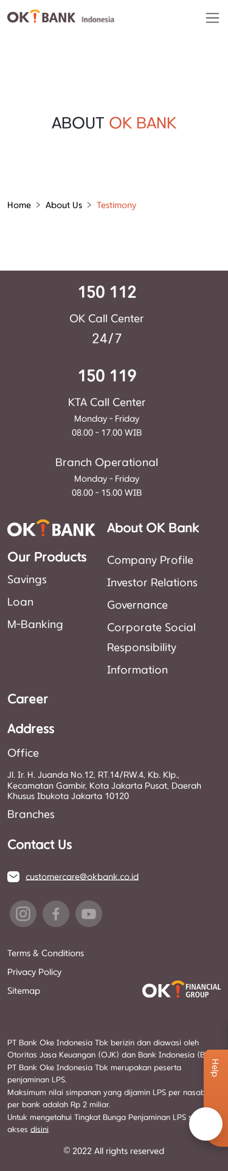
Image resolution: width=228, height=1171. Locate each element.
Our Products (46, 558)
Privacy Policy (34, 972)
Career (27, 700)
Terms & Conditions (45, 953)
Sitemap (23, 991)
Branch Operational (106, 463)
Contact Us (39, 845)
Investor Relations (152, 583)
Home (19, 205)
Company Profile (150, 561)
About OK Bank (153, 529)
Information (137, 670)
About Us (64, 205)
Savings (27, 580)
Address (30, 730)
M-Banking (35, 625)
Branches (31, 815)
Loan (20, 602)
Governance (137, 605)
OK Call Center (106, 319)
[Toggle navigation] (212, 18)
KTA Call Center (107, 403)
